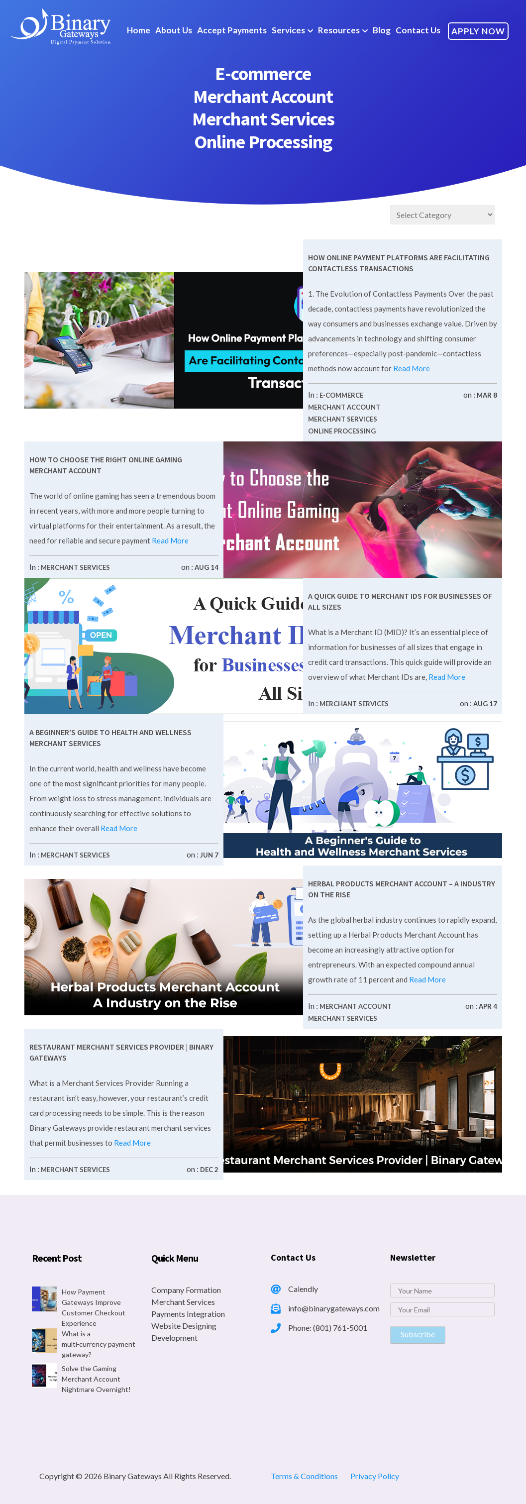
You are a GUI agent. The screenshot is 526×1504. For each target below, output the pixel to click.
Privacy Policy (374, 1476)
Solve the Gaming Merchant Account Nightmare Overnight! (96, 1379)
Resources (339, 30)
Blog (382, 30)
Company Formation (186, 1289)
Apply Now (478, 31)
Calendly (303, 1288)
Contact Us (418, 30)
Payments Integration (188, 1313)
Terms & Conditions (304, 1476)
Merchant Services (342, 419)
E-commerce (341, 395)
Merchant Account (344, 407)
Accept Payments (232, 30)
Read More (411, 368)
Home (138, 30)
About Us (173, 30)
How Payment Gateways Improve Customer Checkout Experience (93, 1307)
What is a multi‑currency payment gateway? (99, 1344)
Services (288, 30)
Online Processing (342, 431)
